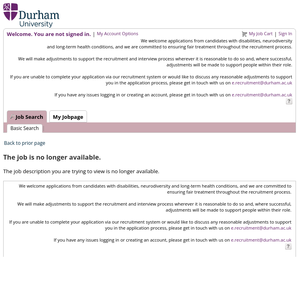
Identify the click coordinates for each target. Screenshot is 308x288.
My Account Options (117, 33)
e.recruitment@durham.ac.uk (262, 83)
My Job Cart (261, 33)
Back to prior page (24, 143)
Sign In (285, 33)
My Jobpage (68, 116)
